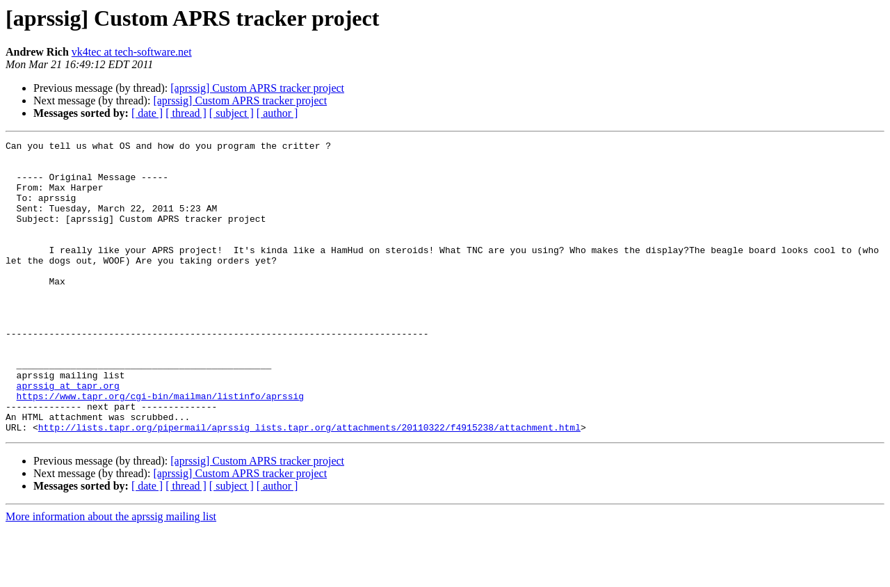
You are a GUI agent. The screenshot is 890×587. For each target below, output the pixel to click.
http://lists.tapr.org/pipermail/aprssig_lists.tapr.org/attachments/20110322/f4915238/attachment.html (309, 485)
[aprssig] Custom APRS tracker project (257, 88)
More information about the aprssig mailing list (111, 575)
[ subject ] (231, 113)
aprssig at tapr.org (68, 435)
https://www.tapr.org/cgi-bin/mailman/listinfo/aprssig (160, 448)
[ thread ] (186, 113)
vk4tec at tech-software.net (132, 52)
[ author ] (277, 113)
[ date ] (147, 113)
